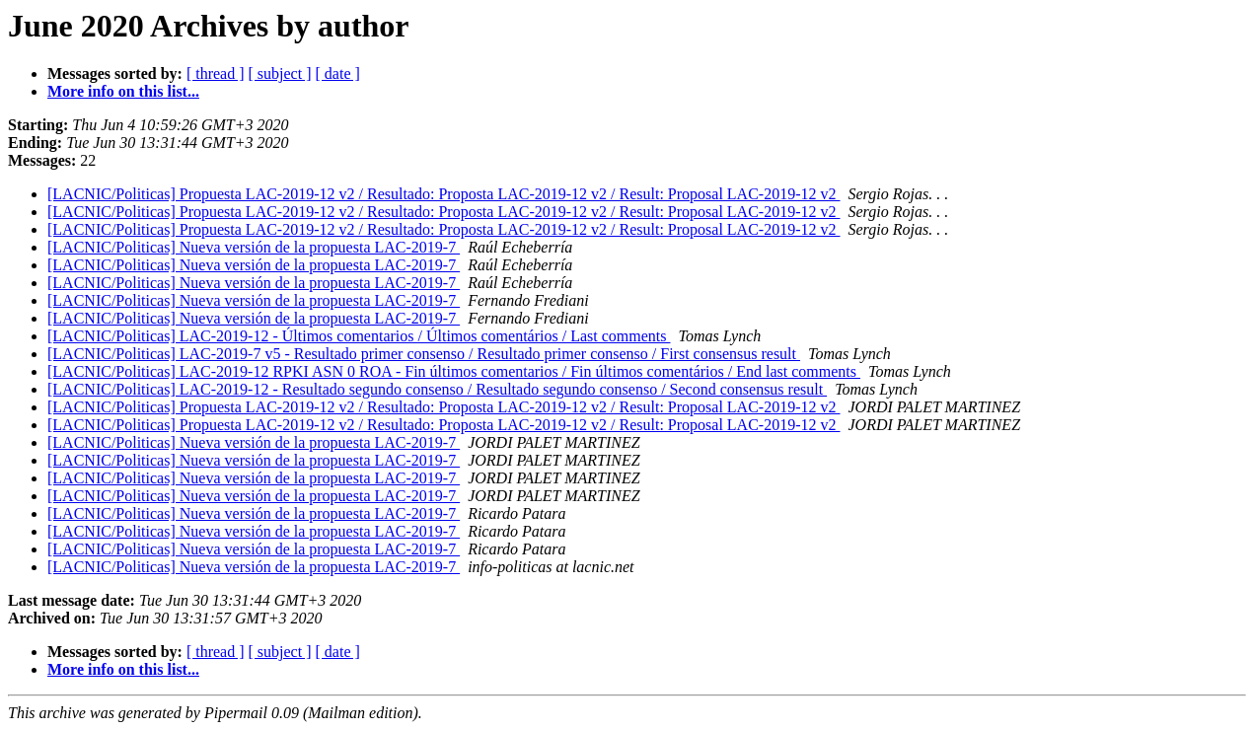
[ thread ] (215, 73)
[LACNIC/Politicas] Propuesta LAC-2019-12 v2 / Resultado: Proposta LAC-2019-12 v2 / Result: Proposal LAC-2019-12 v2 (444, 193)
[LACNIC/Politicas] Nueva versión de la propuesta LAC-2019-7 (253, 247)
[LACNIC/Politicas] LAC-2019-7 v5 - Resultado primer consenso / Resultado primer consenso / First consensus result (423, 353)
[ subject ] (280, 73)
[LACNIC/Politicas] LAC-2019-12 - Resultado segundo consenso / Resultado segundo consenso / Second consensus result (437, 389)
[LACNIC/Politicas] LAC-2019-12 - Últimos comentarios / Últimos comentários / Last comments (358, 336)
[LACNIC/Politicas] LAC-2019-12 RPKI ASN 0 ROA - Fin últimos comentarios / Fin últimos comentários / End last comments (453, 371)
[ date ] (338, 73)
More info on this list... (123, 91)
